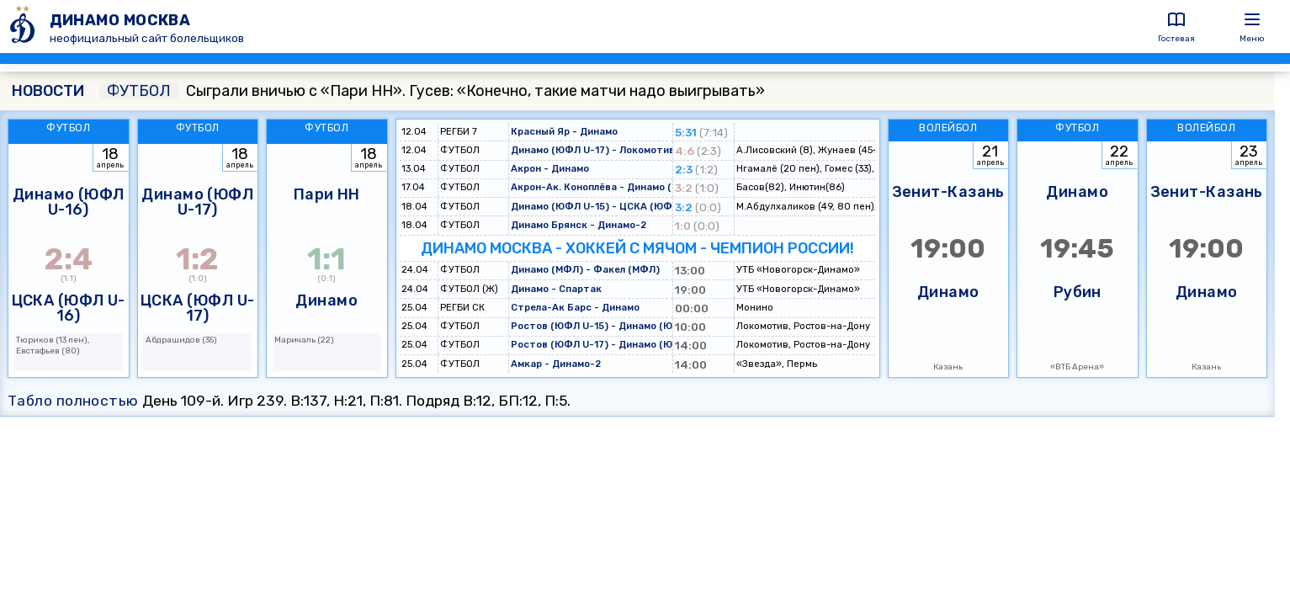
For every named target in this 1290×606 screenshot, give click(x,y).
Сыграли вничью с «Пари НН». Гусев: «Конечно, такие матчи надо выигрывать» (432, 90)
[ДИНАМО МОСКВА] (25, 26)
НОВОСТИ (48, 90)
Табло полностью (73, 400)
